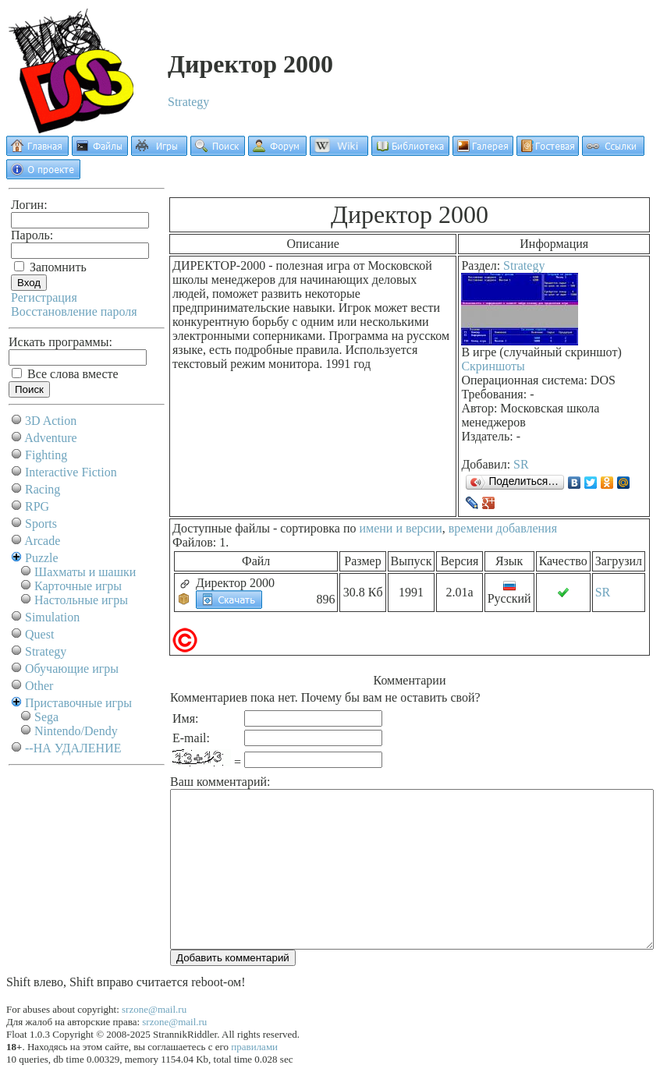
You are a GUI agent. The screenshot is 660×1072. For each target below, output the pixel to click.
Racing (42, 489)
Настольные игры (81, 600)
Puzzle (42, 557)
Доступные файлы (221, 528)
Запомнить (50, 267)
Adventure (50, 437)
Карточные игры (78, 586)
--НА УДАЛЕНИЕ (73, 748)
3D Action (50, 420)
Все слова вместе (65, 373)
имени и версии (400, 528)
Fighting (46, 455)
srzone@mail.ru (154, 1009)
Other (39, 685)
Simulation (52, 617)
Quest (39, 634)
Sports (41, 523)
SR (521, 464)
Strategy (188, 101)
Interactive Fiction (71, 472)
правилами (254, 1047)
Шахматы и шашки (85, 571)
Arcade (42, 540)
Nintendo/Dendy (76, 731)
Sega (46, 717)
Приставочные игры (78, 702)
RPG (37, 506)
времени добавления (503, 528)
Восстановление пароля (74, 311)
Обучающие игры (72, 668)
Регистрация (44, 297)
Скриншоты (492, 366)
